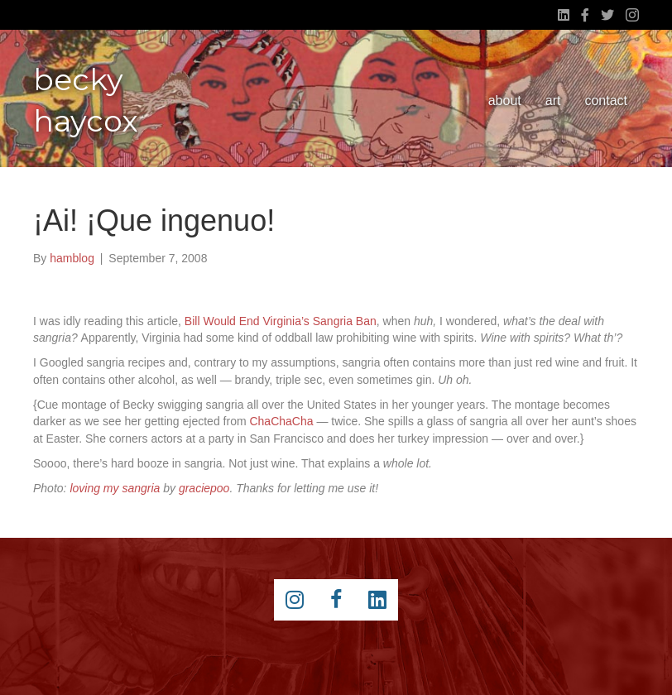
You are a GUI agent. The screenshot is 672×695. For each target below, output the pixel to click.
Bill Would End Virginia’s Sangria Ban (281, 321)
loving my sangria (115, 488)
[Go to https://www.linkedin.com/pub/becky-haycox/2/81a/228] (377, 600)
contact (605, 100)
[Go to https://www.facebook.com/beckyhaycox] (336, 600)
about (504, 100)
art (553, 100)
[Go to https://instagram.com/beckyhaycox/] (294, 600)
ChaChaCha (281, 421)
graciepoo (204, 488)
